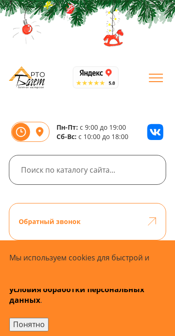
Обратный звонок (88, 221)
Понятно (29, 324)
